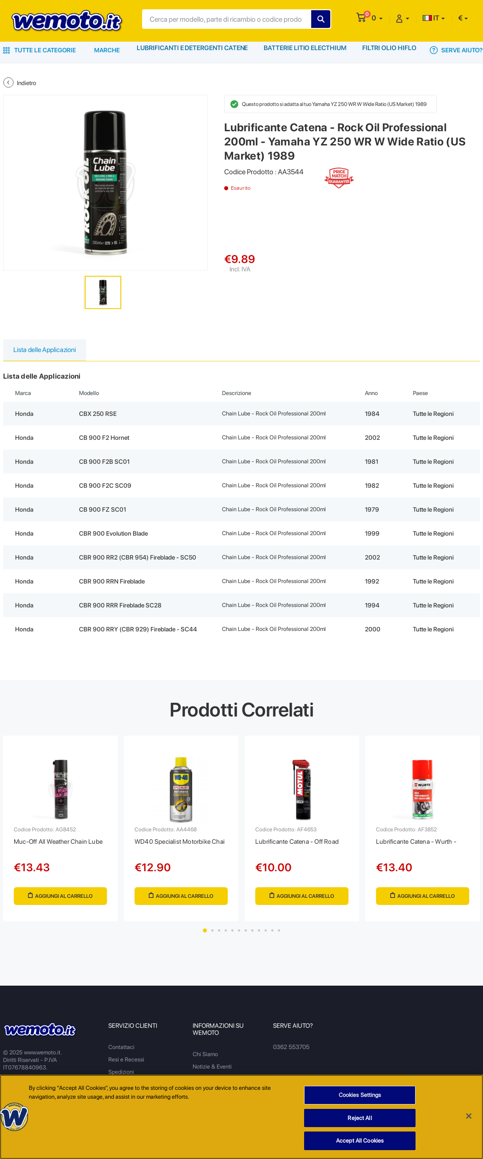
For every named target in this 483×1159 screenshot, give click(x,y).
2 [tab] (212, 935)
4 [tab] (226, 935)
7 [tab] (246, 935)
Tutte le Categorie (39, 50)
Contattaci (121, 1052)
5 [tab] (232, 935)
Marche (107, 50)
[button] (377, 18)
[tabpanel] (60, 831)
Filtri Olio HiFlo (389, 50)
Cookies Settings (360, 1096)
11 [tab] (272, 935)
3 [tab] (219, 935)
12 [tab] (279, 935)
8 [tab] (252, 935)
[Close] (469, 1118)
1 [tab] (205, 935)
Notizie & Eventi (212, 1071)
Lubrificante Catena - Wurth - (421, 844)
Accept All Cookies (360, 1142)
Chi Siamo (205, 1059)
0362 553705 (291, 1052)
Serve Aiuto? (456, 50)
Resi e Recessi (126, 1064)
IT (431, 18)
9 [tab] (259, 935)
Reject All (360, 1119)
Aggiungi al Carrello (60, 899)
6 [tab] (239, 935)
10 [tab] (266, 935)
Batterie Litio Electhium (305, 50)
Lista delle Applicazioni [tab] (47, 350)
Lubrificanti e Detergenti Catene (192, 50)
